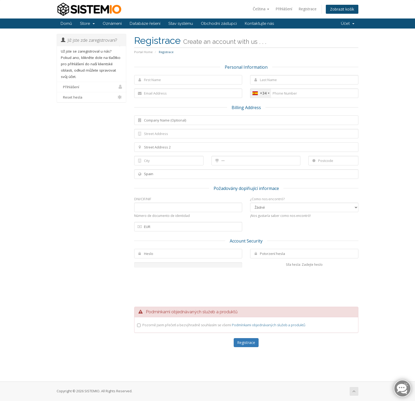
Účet (347, 23)
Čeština (261, 8)
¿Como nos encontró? (267, 199)
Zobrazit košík (342, 9)
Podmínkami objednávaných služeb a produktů (268, 325)
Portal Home (143, 52)
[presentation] (246, 287)
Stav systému (180, 23)
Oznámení (112, 23)
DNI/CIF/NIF (142, 199)
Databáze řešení (145, 23)
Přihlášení (284, 8)
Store (87, 23)
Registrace (308, 8)
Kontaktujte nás (259, 23)
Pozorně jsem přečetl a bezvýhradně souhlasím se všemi (223, 325)
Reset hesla (91, 97)
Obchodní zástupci (219, 23)
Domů (66, 23)
